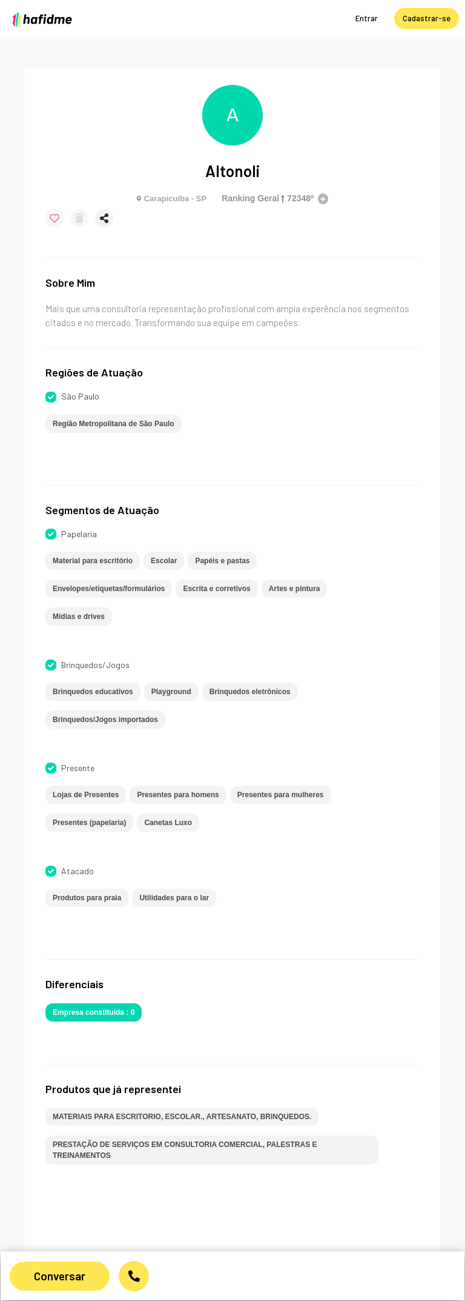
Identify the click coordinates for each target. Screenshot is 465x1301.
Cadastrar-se (426, 18)
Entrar (366, 18)
